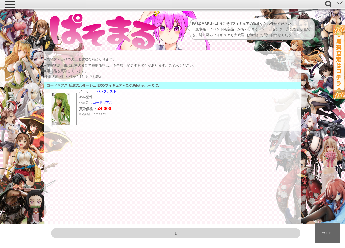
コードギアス (102, 102)
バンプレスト (106, 91)
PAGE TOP (327, 232)
